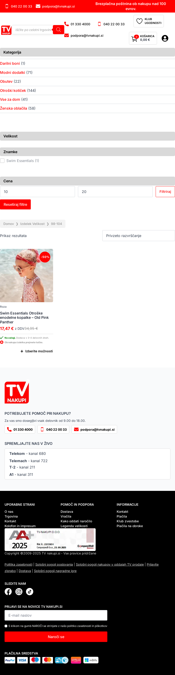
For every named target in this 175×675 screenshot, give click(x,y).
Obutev (6, 81)
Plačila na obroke (130, 526)
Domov (8, 224)
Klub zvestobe (128, 521)
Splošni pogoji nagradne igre (55, 571)
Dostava (67, 511)
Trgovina (11, 516)
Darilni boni (10, 63)
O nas (9, 511)
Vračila (66, 516)
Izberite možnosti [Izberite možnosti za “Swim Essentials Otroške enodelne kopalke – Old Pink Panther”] (39, 351)
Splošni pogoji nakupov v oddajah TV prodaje (110, 564)
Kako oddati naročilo (76, 521)
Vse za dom (10, 99)
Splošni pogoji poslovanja (54, 564)
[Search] (58, 29)
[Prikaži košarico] (143, 38)
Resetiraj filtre (15, 204)
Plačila (122, 516)
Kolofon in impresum (20, 526)
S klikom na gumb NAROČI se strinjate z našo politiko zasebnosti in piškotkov (57, 626)
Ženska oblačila (13, 108)
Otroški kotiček (13, 90)
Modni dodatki (12, 72)
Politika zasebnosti (18, 564)
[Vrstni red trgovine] (138, 235)
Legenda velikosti (74, 526)
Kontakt (10, 521)
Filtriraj (165, 191)
